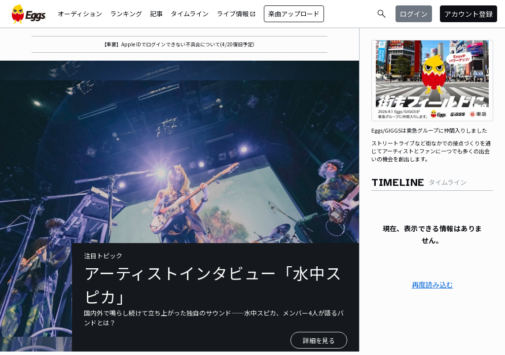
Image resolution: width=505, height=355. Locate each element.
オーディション (80, 13)
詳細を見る (319, 340)
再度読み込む (432, 284)
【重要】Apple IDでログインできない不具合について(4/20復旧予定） (179, 44)
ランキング (126, 13)
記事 (156, 13)
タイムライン (190, 13)
